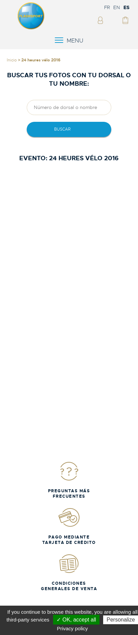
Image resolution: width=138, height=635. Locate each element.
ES (126, 7)
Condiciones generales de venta (69, 572)
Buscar (62, 129)
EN (116, 7)
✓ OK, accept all (76, 620)
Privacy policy (72, 628)
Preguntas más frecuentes (69, 480)
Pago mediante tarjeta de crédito (69, 526)
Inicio (12, 60)
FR (107, 7)
